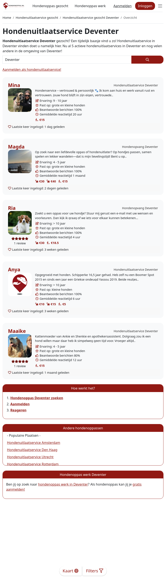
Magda (16, 146)
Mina (14, 85)
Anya (14, 269)
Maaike (17, 331)
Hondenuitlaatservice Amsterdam (33, 442)
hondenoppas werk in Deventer (63, 484)
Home (7, 18)
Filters (94, 571)
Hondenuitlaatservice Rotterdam (33, 464)
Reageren (18, 410)
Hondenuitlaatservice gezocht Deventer (91, 18)
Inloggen (145, 6)
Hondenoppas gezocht (50, 6)
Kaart (71, 571)
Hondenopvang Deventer (140, 147)
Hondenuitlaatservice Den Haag (32, 449)
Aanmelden (122, 6)
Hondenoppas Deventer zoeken (36, 398)
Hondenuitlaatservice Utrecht (30, 457)
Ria (12, 208)
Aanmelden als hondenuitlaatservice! (32, 69)
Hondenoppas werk (90, 6)
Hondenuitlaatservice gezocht (37, 18)
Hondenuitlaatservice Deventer (136, 85)
